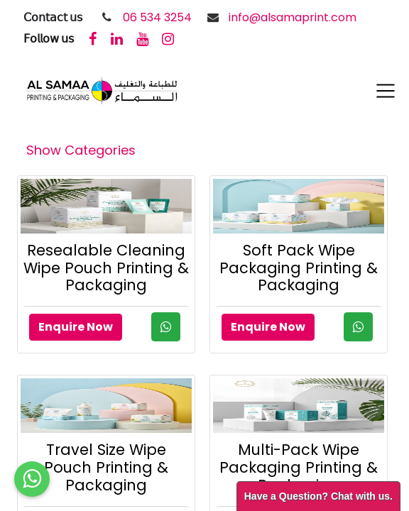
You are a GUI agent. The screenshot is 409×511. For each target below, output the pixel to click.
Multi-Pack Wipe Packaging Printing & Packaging (298, 467)
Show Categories (81, 150)
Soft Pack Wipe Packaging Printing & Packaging (298, 268)
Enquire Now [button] (75, 327)
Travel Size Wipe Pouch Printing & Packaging (106, 467)
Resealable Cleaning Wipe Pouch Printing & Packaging (106, 268)
